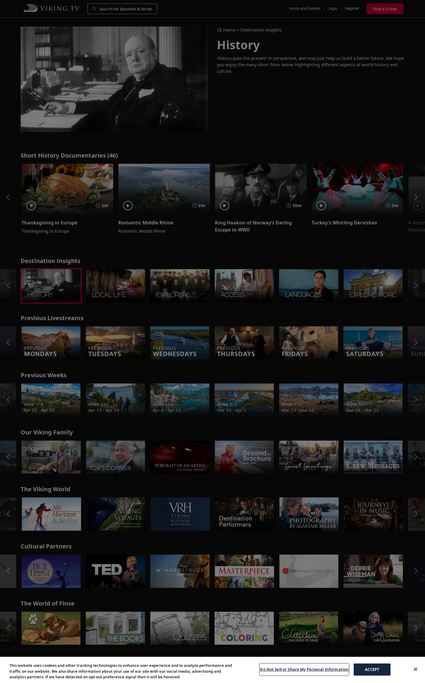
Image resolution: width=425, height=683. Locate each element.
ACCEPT (372, 669)
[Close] (415, 669)
